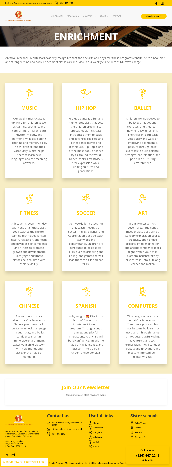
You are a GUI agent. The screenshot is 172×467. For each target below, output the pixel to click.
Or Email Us (147, 460)
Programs (97, 432)
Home (96, 423)
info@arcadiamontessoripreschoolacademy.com (31, 3)
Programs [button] (73, 16)
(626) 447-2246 (66, 3)
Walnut (138, 428)
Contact (117, 16)
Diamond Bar (141, 437)
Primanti (138, 432)
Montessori (57, 16)
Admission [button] (89, 16)
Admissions (98, 437)
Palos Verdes (140, 423)
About (96, 442)
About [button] (104, 16)
